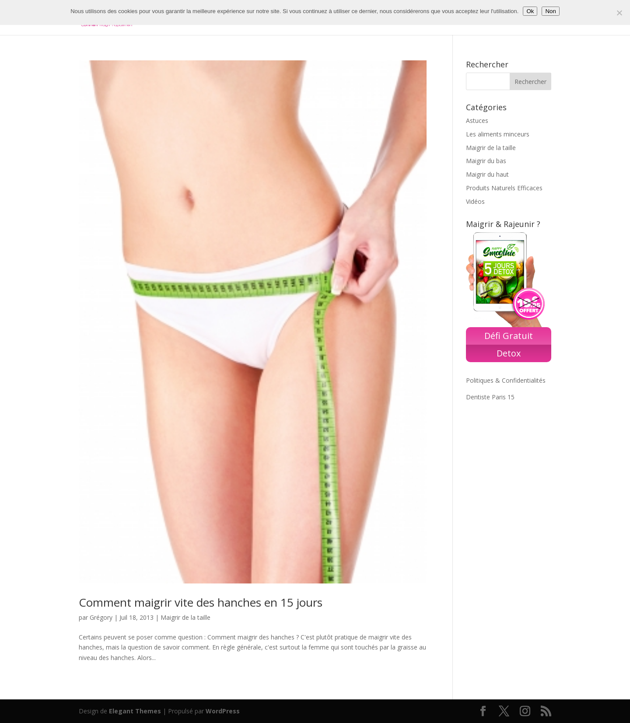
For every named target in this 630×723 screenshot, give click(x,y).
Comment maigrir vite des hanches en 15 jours (200, 602)
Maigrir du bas (486, 161)
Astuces (477, 120)
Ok (530, 11)
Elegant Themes (135, 711)
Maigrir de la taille (185, 617)
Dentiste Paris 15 (490, 397)
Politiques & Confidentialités (506, 380)
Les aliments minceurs (497, 134)
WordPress (223, 711)
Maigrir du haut (487, 174)
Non (550, 11)
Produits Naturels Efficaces (504, 188)
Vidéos (475, 201)
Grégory (101, 617)
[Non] (619, 12)
